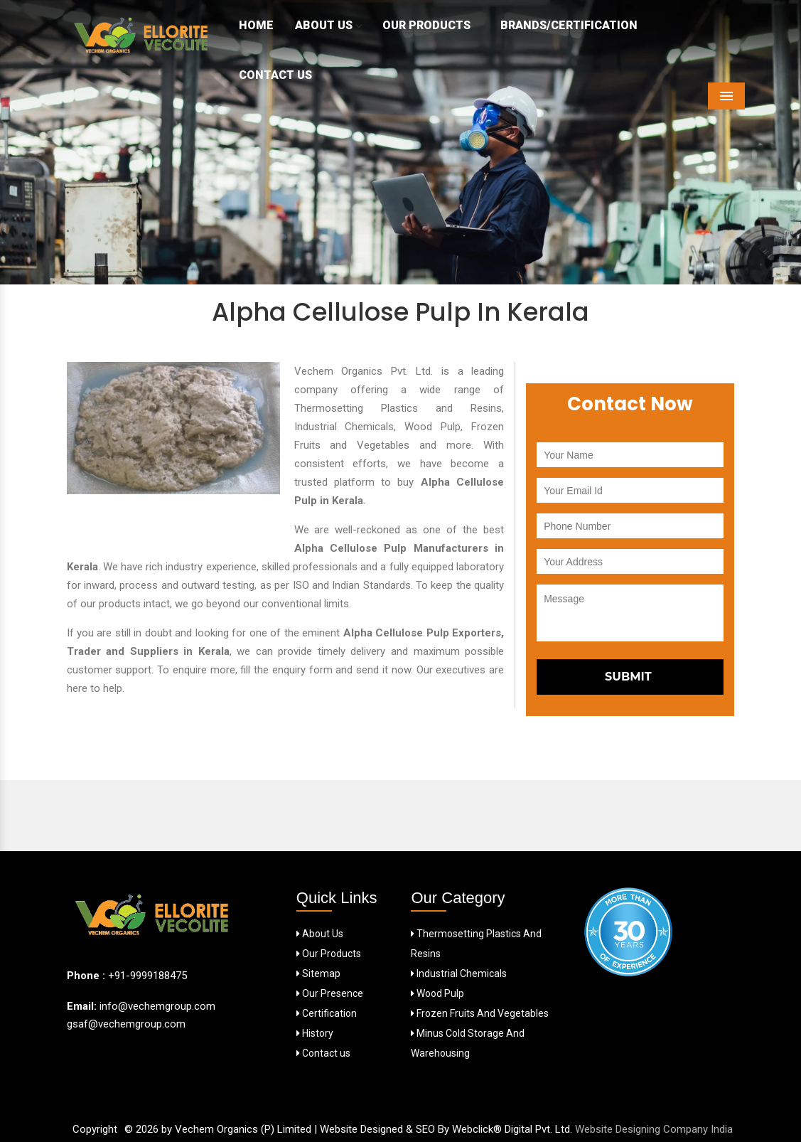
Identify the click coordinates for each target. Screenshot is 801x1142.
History (314, 1033)
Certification (326, 1013)
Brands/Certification (569, 25)
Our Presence (329, 993)
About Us (328, 25)
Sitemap (318, 973)
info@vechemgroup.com (156, 1006)
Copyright (94, 1129)
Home (256, 25)
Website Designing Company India (654, 1129)
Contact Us (275, 75)
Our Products (430, 25)
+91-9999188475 (147, 975)
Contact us (323, 1053)
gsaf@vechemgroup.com (126, 1024)
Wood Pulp (437, 993)
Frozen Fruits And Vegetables (480, 1013)
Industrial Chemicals (459, 973)
